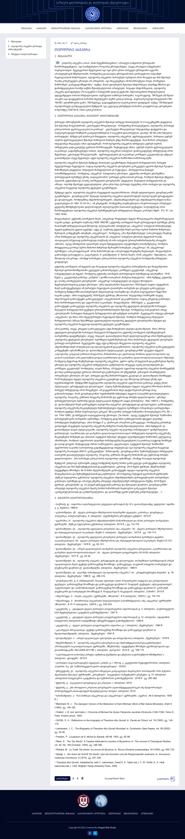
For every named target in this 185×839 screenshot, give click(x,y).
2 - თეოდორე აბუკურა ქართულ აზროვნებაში (25, 48)
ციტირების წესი (115, 778)
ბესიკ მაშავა (79, 43)
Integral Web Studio (107, 827)
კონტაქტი (158, 28)
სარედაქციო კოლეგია (98, 28)
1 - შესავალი (15, 41)
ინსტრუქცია (140, 28)
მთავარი (26, 28)
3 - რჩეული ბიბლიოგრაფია (23, 54)
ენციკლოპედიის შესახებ (65, 28)
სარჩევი (41, 28)
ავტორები (122, 28)
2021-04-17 (61, 43)
